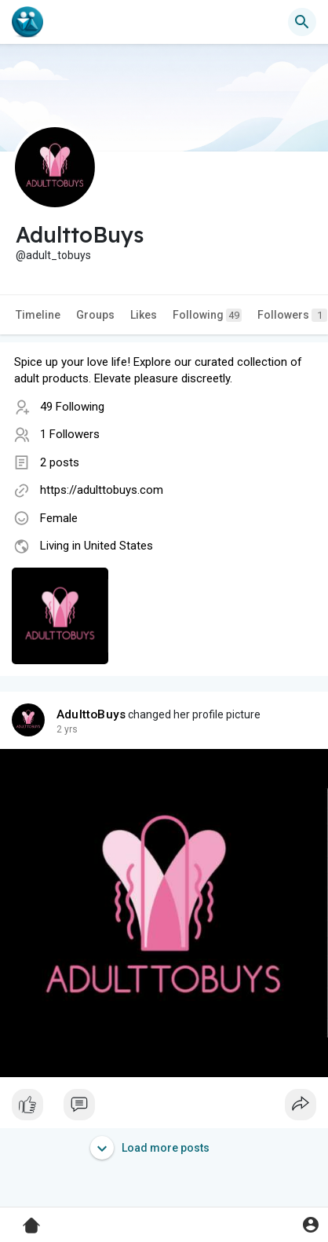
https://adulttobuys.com (101, 490)
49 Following (72, 407)
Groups (95, 315)
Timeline (38, 315)
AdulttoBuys (91, 714)
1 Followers (70, 434)
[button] (302, 22)
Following (207, 315)
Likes (143, 315)
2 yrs (67, 729)
